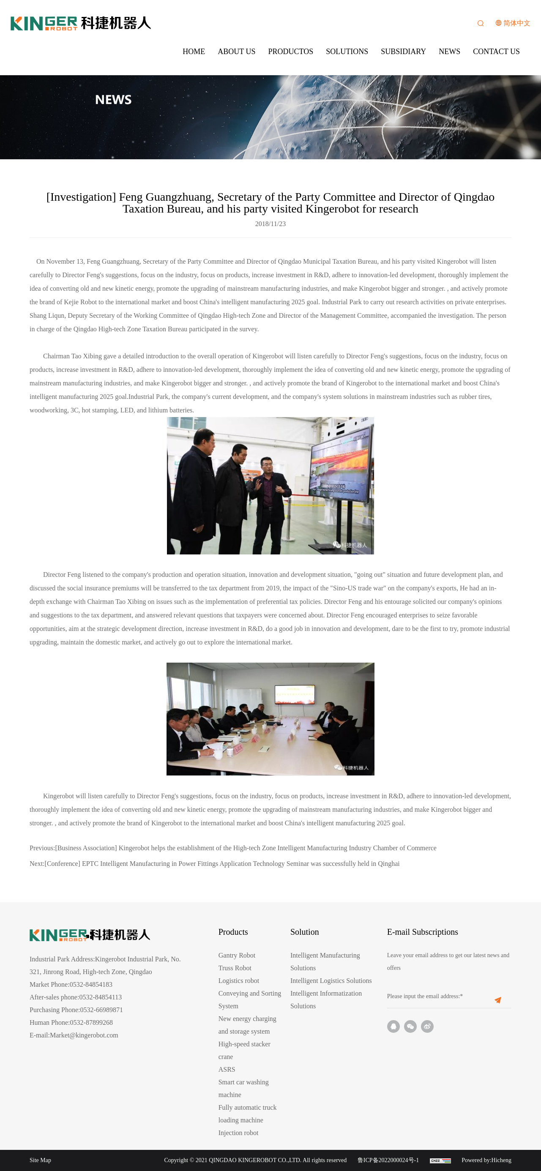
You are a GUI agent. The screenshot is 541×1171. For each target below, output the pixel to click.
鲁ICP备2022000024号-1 (388, 1160)
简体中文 (516, 23)
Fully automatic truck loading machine (248, 1114)
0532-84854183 (91, 984)
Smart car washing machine (244, 1088)
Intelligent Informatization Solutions (326, 1000)
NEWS (449, 51)
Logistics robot (239, 980)
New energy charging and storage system (247, 1025)
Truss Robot (235, 968)
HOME (194, 51)
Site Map (40, 1160)
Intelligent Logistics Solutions (331, 980)
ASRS (227, 1069)
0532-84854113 (100, 997)
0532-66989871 (101, 1009)
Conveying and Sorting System (250, 1000)
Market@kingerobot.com (84, 1035)
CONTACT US (496, 51)
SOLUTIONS (347, 51)
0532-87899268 (91, 1022)
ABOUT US (236, 51)
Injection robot (239, 1132)
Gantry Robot (237, 955)
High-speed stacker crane (244, 1050)
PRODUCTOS (291, 51)
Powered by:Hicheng (486, 1160)
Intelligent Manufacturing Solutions (325, 962)
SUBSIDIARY (403, 51)
